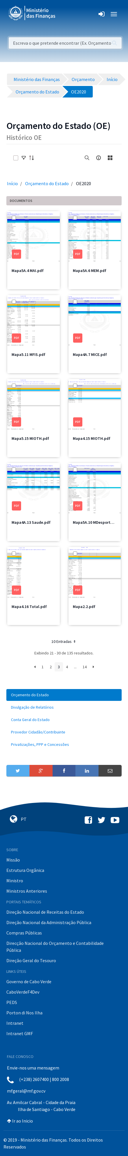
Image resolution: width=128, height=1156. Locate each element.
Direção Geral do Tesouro (31, 960)
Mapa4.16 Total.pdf (29, 606)
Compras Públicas (24, 933)
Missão (13, 860)
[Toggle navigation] (64, 14)
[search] (87, 157)
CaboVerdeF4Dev (22, 992)
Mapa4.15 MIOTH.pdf (91, 438)
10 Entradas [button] (64, 641)
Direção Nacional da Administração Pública (48, 922)
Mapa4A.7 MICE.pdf (90, 354)
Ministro (14, 880)
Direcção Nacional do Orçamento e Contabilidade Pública (55, 946)
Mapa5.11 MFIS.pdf (28, 354)
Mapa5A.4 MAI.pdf (28, 270)
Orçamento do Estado (47, 183)
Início (12, 183)
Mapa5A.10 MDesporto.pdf (96, 522)
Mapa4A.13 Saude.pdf (31, 522)
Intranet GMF (19, 1033)
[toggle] (24, 157)
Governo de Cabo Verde (28, 981)
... (75, 666)
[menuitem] (64, 695)
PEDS (11, 1002)
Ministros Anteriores (26, 891)
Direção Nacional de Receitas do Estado (45, 912)
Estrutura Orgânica (25, 870)
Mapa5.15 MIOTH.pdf (30, 438)
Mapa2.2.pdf (84, 606)
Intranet (14, 1023)
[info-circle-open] (98, 157)
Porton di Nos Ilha (24, 1013)
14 (85, 666)
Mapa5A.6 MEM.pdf (89, 270)
